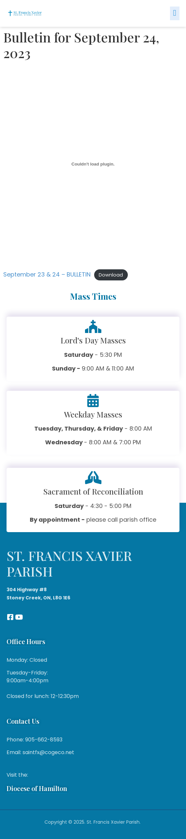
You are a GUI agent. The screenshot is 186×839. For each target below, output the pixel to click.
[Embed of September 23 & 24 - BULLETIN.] (93, 164)
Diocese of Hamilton (37, 788)
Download (111, 275)
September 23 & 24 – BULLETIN (47, 274)
